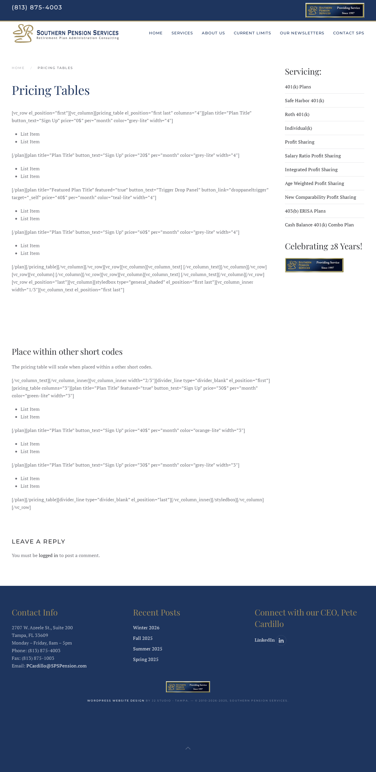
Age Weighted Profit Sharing (314, 183)
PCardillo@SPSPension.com (56, 665)
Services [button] (182, 33)
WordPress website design (116, 700)
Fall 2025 (143, 638)
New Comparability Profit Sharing (320, 197)
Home (156, 33)
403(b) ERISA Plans (305, 211)
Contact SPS (348, 33)
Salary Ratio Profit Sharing (313, 155)
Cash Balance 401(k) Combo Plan (319, 224)
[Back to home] (66, 33)
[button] (188, 748)
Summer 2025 (147, 648)
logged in (48, 555)
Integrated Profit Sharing (311, 169)
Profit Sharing (299, 142)
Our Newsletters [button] (302, 33)
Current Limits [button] (252, 33)
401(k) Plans (298, 86)
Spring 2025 (146, 659)
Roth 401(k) (297, 114)
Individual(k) (298, 128)
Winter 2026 (146, 627)
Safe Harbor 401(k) (304, 100)
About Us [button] (213, 33)
